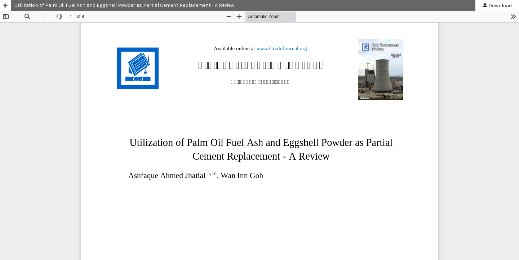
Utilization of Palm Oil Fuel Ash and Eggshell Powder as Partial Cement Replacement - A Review (124, 5)
